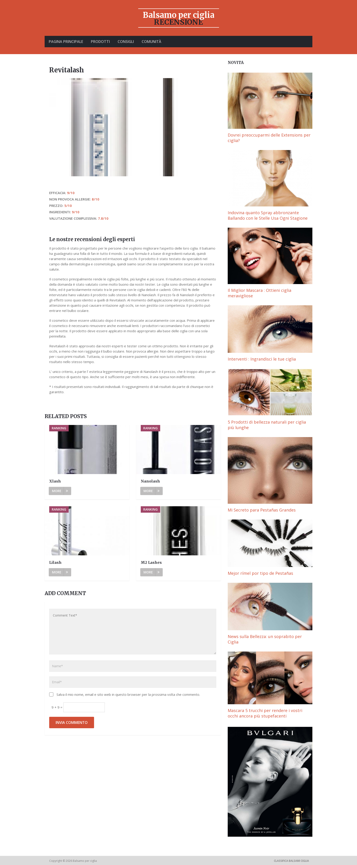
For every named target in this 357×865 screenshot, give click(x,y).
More (60, 491)
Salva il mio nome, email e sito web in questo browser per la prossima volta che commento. (128, 694)
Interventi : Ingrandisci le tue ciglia (262, 359)
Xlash (55, 481)
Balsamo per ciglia (178, 15)
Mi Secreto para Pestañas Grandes (262, 510)
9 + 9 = (57, 707)
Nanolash (150, 481)
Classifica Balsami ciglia (291, 861)
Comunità (153, 41)
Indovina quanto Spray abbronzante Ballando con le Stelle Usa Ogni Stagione (268, 215)
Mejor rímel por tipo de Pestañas (260, 573)
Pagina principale (66, 41)
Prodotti (101, 41)
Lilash (55, 562)
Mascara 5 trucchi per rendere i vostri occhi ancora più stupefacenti (265, 713)
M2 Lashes (151, 562)
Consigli (127, 41)
